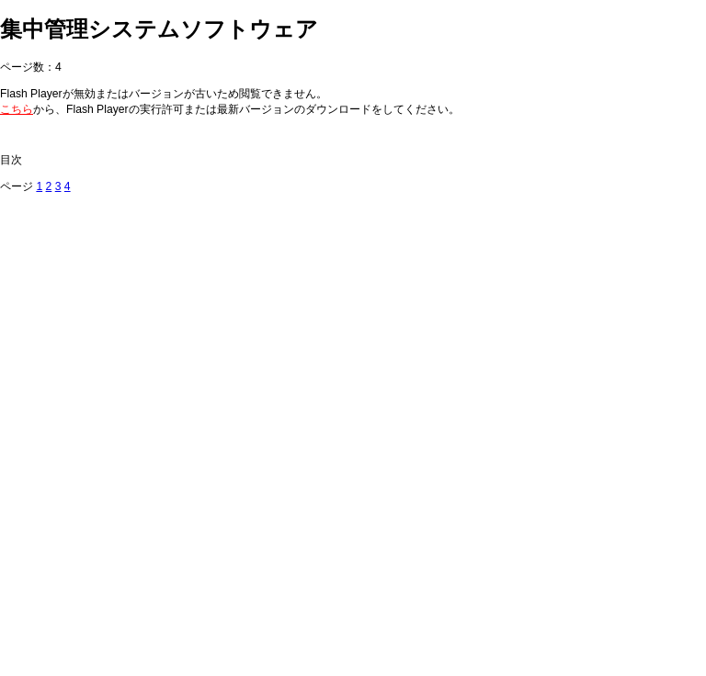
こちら (16, 109)
